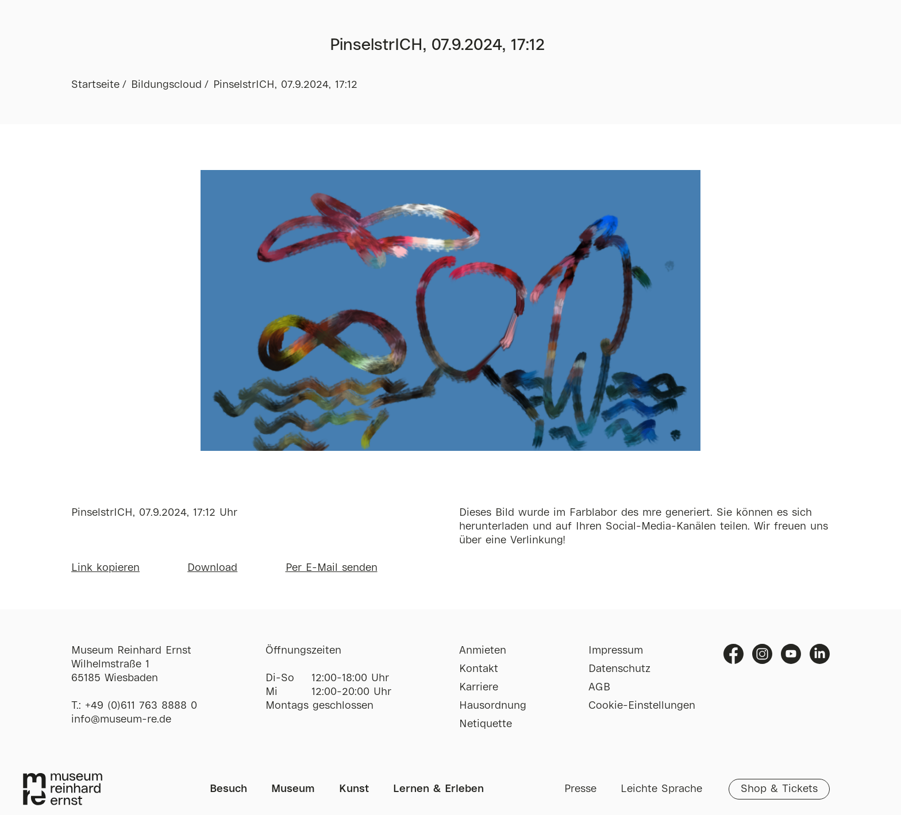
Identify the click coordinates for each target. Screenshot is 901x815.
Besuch (228, 789)
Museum (293, 789)
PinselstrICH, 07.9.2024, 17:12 (285, 85)
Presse (580, 789)
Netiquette (485, 724)
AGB (599, 687)
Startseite (95, 85)
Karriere (478, 687)
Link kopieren (105, 568)
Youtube (791, 654)
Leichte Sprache (661, 789)
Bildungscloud (166, 85)
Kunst (354, 789)
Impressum (615, 650)
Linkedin (820, 654)
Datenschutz (619, 669)
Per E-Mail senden (332, 568)
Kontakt (478, 669)
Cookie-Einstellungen (641, 705)
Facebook (733, 654)
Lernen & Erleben (438, 789)
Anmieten (482, 650)
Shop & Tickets (779, 789)
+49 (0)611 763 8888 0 (141, 705)
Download (212, 568)
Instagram (762, 654)
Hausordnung (492, 705)
